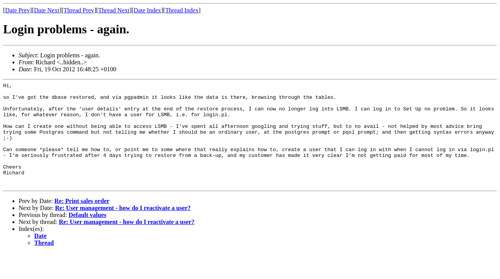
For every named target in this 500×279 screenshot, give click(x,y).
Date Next (46, 10)
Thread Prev (78, 10)
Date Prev (17, 10)
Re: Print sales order (82, 222)
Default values (87, 235)
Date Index (147, 10)
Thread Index (182, 10)
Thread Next (113, 10)
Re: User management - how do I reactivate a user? (123, 229)
